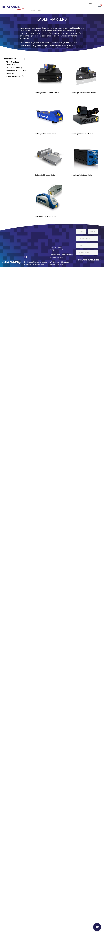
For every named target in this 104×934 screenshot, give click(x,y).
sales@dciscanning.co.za (38, 262)
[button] (90, 3)
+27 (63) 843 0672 (56, 257)
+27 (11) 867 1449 (56, 250)
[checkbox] (14, 59)
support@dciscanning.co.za (34, 264)
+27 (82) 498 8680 (56, 264)
